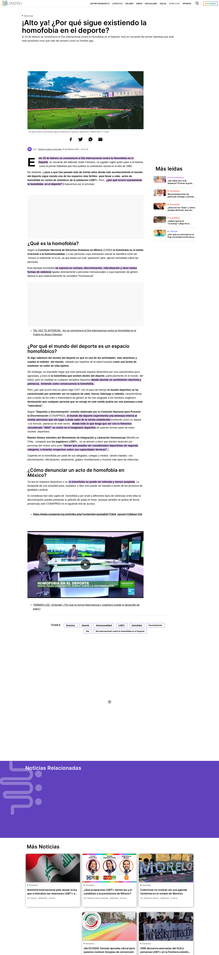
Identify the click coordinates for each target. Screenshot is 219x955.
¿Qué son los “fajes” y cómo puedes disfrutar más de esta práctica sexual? (181, 210)
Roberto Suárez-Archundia (50, 149)
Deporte (85, 625)
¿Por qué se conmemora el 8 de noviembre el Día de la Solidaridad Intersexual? (182, 237)
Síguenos (210, 3)
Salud (163, 3)
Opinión (187, 3)
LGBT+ (121, 625)
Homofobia (137, 625)
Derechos (174, 3)
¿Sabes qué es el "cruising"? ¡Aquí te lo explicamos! (178, 223)
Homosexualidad (104, 625)
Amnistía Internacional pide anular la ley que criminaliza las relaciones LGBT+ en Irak (52, 893)
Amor (139, 3)
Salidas (129, 3)
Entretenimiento (99, 3)
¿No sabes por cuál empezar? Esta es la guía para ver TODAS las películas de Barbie (180, 184)
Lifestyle (116, 3)
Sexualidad (150, 3)
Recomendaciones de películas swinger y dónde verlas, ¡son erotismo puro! (181, 196)
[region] (109, 55)
